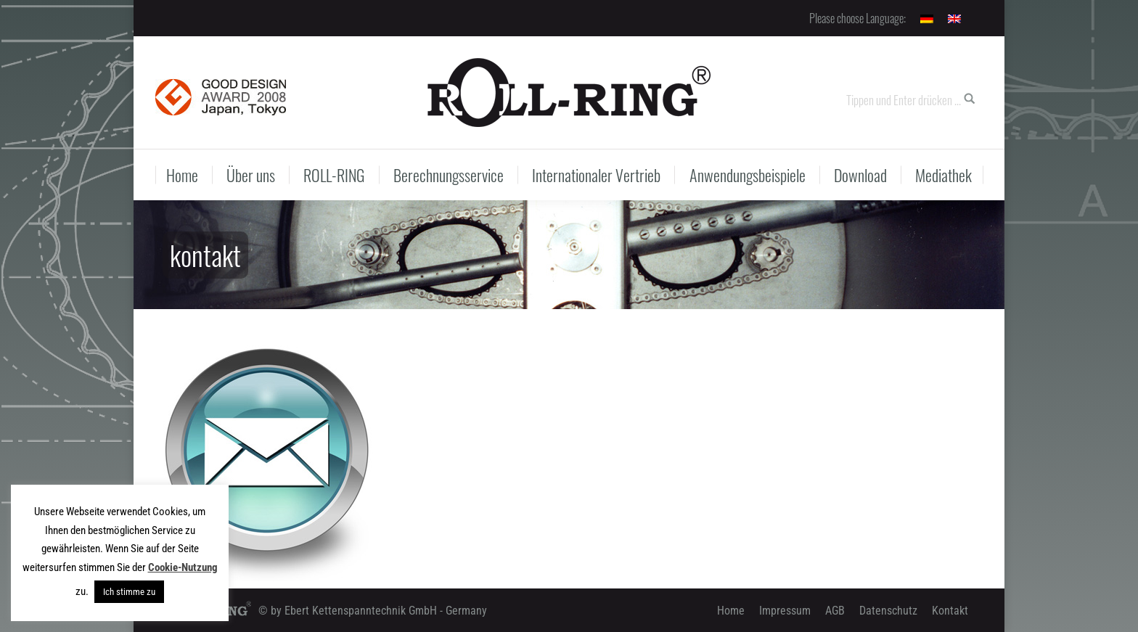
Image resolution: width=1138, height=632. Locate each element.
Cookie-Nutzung (183, 567)
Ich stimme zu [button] (129, 591)
